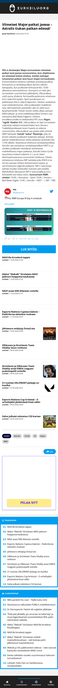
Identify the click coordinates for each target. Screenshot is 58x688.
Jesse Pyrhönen (8, 33)
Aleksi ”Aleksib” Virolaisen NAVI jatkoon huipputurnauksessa (20, 275)
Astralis (17, 436)
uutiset (5, 260)
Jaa (49, 451)
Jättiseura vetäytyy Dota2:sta (18, 328)
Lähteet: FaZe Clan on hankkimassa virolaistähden (25, 664)
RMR (5, 441)
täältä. (26, 174)
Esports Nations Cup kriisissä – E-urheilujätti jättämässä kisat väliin (21, 401)
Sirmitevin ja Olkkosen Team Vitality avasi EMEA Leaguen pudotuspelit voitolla (18, 368)
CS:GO (27, 436)
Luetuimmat (11, 593)
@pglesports (18, 192)
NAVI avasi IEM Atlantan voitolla (20, 290)
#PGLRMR (9, 204)
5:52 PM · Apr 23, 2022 (29, 238)
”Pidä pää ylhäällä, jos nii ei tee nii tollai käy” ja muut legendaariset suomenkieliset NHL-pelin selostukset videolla (30, 617)
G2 (35, 436)
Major (42, 436)
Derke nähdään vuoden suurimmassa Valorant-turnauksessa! (31, 657)
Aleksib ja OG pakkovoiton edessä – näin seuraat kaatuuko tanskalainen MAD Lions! (31, 649)
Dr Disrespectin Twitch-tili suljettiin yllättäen (29, 609)
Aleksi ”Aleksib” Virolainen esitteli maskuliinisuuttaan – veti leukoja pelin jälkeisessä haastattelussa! (26, 640)
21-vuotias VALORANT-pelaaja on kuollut (20, 384)
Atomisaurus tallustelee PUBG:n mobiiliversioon (31, 604)
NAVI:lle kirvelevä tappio (16, 257)
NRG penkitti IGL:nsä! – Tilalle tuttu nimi (27, 599)
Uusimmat (10, 520)
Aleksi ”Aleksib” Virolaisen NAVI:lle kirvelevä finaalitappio (29, 626)
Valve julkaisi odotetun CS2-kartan (21, 416)
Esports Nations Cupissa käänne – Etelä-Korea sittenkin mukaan (21, 313)
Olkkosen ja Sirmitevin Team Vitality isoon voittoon (18, 346)
